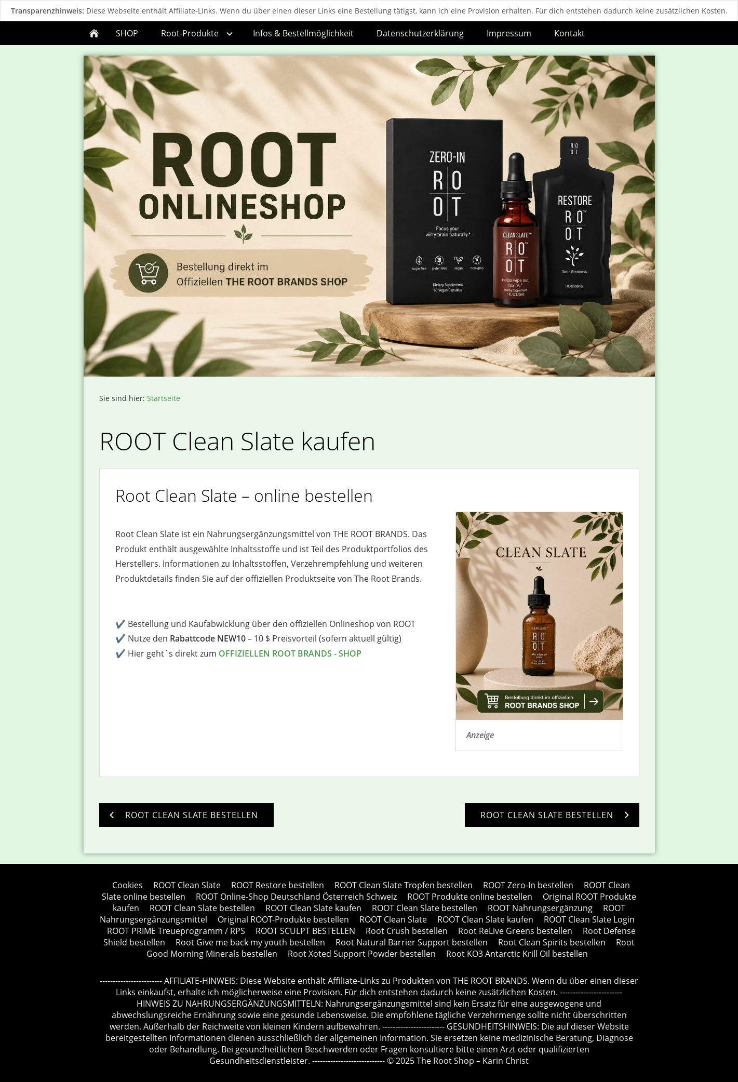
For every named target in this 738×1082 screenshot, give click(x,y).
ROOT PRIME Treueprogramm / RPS (176, 931)
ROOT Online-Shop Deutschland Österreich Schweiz (296, 896)
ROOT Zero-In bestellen (528, 885)
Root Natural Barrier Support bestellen (412, 942)
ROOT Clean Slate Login (589, 919)
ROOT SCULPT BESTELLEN (305, 931)
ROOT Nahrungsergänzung (540, 908)
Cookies (127, 885)
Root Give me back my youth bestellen (250, 942)
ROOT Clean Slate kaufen (313, 908)
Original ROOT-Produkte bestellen (283, 919)
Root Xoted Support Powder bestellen (362, 953)
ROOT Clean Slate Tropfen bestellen (403, 885)
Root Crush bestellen (407, 931)
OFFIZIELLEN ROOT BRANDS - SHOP (290, 653)
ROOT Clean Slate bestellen (202, 908)
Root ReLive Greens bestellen (515, 931)
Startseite (163, 398)
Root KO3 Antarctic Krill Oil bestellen (517, 953)
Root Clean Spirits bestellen (552, 942)
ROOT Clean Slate (187, 885)
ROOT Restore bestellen (277, 885)
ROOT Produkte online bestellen (469, 896)
